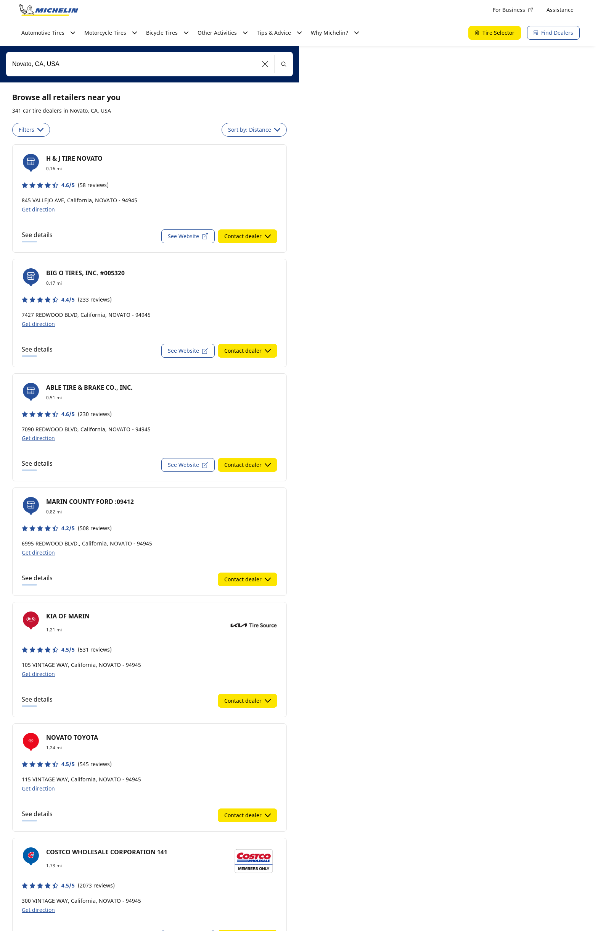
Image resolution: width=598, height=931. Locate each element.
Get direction (38, 209)
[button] (265, 64)
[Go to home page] (48, 10)
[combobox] (149, 64)
